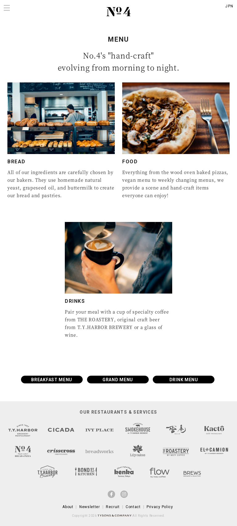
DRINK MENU (183, 379)
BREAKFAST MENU (51, 379)
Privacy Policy (160, 507)
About (67, 507)
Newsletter (89, 507)
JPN (229, 6)
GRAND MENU (117, 379)
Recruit (113, 507)
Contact (133, 507)
